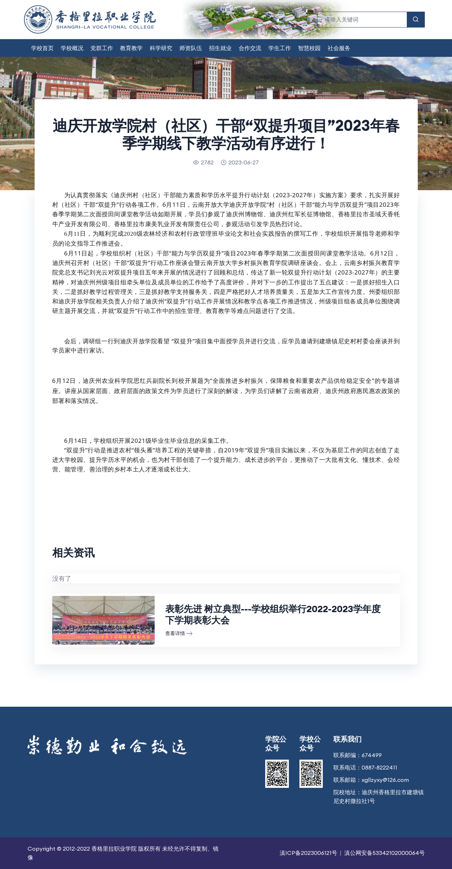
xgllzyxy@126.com (385, 779)
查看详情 (178, 633)
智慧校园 (309, 48)
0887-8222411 (379, 767)
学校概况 (72, 48)
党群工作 (101, 48)
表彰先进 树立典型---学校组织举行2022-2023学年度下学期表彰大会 (273, 614)
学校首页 (42, 48)
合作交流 (250, 48)
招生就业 (220, 48)
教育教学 (131, 48)
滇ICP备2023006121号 (308, 852)
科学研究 (161, 48)
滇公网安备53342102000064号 (384, 852)
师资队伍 (190, 48)
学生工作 (279, 48)
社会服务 (339, 48)
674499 (372, 755)
